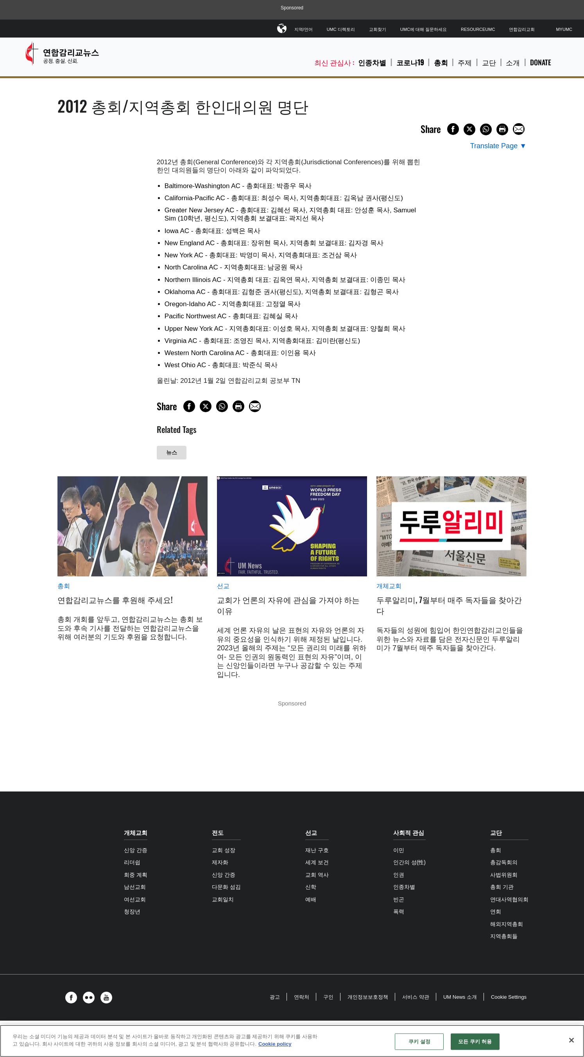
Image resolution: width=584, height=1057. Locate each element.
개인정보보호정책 (368, 997)
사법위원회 (504, 875)
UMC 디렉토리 (341, 29)
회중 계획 (135, 875)
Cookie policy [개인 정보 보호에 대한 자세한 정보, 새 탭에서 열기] (275, 1044)
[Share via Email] (519, 129)
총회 (441, 62)
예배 (310, 899)
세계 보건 (317, 862)
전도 (218, 832)
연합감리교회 (522, 29)
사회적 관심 (408, 832)
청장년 (132, 911)
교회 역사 (317, 875)
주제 (465, 62)
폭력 (398, 911)
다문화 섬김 (226, 887)
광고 (275, 997)
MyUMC (564, 29)
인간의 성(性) (409, 862)
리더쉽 (132, 862)
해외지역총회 (506, 924)
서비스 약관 (415, 997)
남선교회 (135, 887)
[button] (73, 997)
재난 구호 (317, 850)
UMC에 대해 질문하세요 (423, 29)
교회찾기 (377, 29)
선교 (223, 586)
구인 (328, 997)
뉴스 (171, 452)
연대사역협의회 (509, 899)
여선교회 (135, 899)
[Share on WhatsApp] (486, 129)
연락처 (301, 997)
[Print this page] (502, 129)
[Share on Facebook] (453, 129)
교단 (489, 62)
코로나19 (410, 62)
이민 (398, 850)
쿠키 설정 (419, 1041)
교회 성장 (223, 850)
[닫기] (571, 1040)
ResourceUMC (478, 29)
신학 (310, 887)
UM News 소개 (460, 997)
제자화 (220, 862)
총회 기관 (502, 887)
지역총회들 (504, 936)
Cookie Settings (509, 997)
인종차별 (372, 62)
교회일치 (223, 899)
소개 (513, 62)
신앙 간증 (135, 850)
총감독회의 (504, 862)
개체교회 (388, 586)
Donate (540, 62)
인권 (398, 875)
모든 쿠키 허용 (475, 1041)
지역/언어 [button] (303, 28)
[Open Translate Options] (498, 146)
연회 (495, 911)
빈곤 (398, 899)
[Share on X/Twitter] (469, 129)
